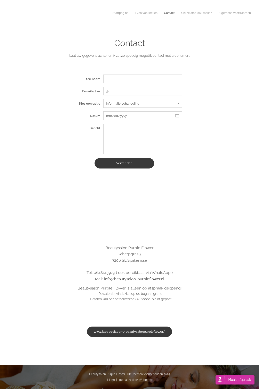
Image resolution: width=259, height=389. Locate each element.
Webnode (145, 379)
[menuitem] (226, 13)
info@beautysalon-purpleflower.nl (134, 279)
